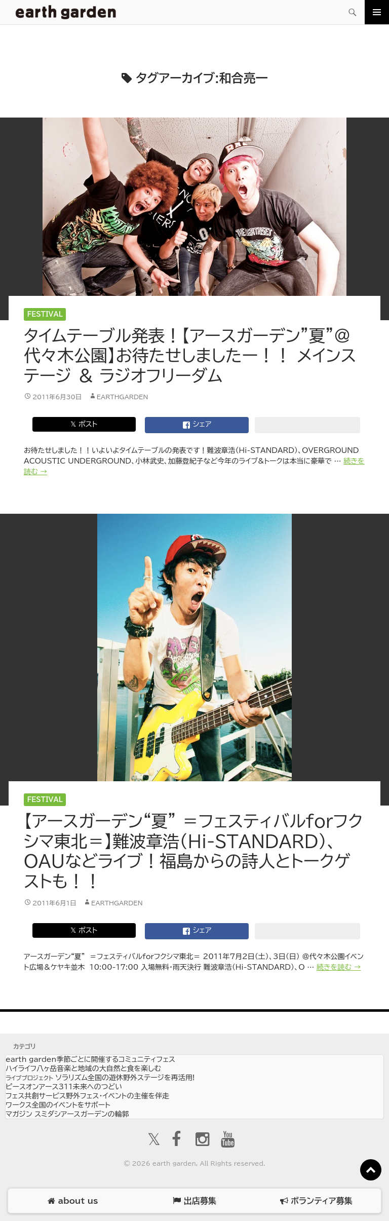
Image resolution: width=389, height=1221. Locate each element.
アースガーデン (65, 12)
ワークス (58, 1105)
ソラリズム (100, 1077)
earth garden (90, 1059)
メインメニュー (377, 12)
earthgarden (122, 397)
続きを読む (339, 967)
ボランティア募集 (316, 1201)
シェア (197, 425)
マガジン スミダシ (67, 1114)
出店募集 (194, 1201)
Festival (45, 314)
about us (73, 1201)
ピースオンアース (64, 1086)
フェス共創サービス (87, 1095)
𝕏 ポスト (83, 424)
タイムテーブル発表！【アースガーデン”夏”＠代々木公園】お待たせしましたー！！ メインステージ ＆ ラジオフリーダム (190, 355)
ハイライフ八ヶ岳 (83, 1068)
